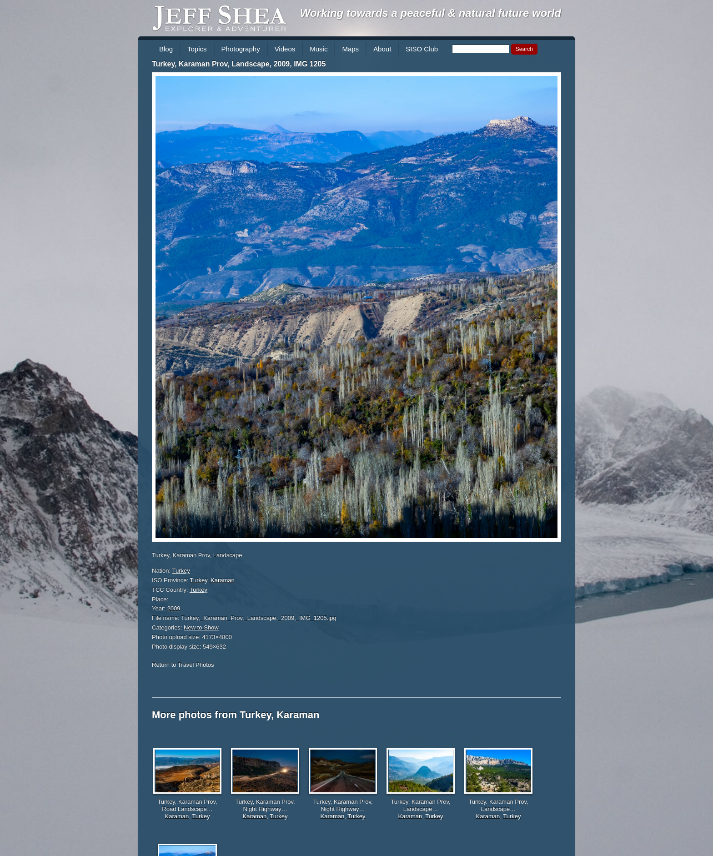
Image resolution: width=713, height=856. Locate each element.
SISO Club (422, 49)
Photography (240, 49)
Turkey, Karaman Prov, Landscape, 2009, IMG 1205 (239, 64)
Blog (166, 49)
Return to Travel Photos (183, 664)
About (382, 49)
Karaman (177, 816)
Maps (350, 49)
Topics (197, 49)
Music (318, 49)
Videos (285, 49)
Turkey (181, 570)
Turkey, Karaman (212, 580)
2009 (174, 608)
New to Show (201, 627)
